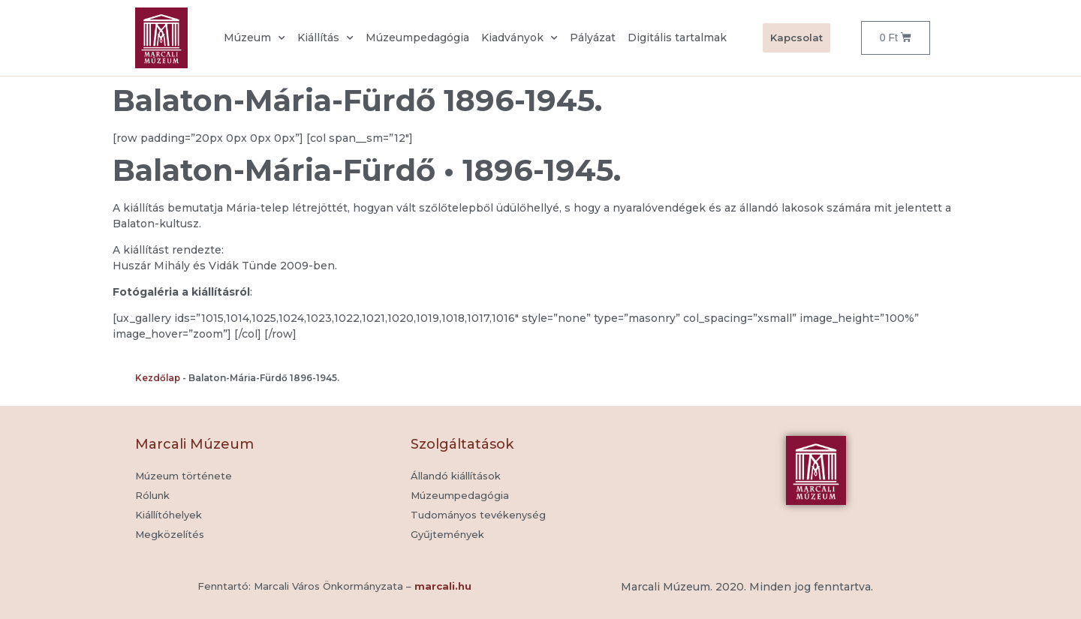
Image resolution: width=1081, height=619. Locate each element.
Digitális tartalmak (677, 37)
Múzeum (254, 38)
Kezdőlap (157, 377)
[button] (447, 534)
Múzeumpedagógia (417, 37)
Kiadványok (519, 38)
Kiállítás (325, 38)
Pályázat (593, 37)
